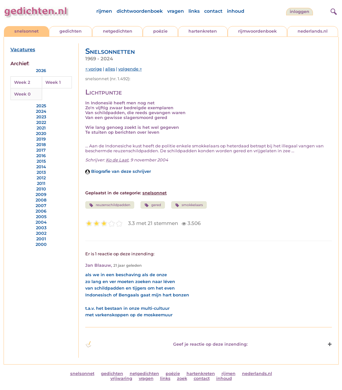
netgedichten (117, 31)
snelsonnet (26, 31)
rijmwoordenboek (257, 31)
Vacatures (22, 49)
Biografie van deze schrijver (118, 171)
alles (110, 69)
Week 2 (22, 82)
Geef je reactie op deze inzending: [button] (166, 344)
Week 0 (22, 94)
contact (213, 11)
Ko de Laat (117, 160)
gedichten (70, 31)
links (194, 11)
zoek (182, 378)
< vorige (93, 69)
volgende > (130, 69)
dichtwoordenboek (140, 11)
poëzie (160, 31)
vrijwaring (121, 378)
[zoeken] (332, 11)
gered (152, 205)
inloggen (299, 11)
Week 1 (53, 82)
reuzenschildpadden (109, 205)
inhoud (235, 11)
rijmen (104, 11)
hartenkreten (202, 31)
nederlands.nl (313, 31)
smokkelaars (189, 205)
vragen (175, 11)
